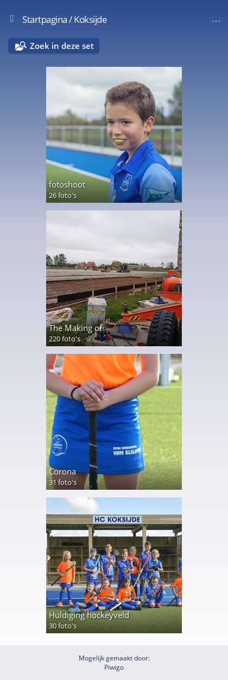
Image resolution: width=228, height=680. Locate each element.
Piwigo (114, 667)
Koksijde (90, 19)
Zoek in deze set (62, 45)
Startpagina (44, 19)
